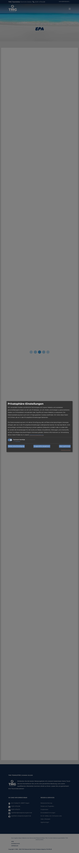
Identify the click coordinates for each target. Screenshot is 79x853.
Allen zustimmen (64, 446)
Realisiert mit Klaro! (66, 449)
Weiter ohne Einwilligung (16, 446)
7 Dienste (16, 441)
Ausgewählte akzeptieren (42, 446)
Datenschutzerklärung (36, 435)
